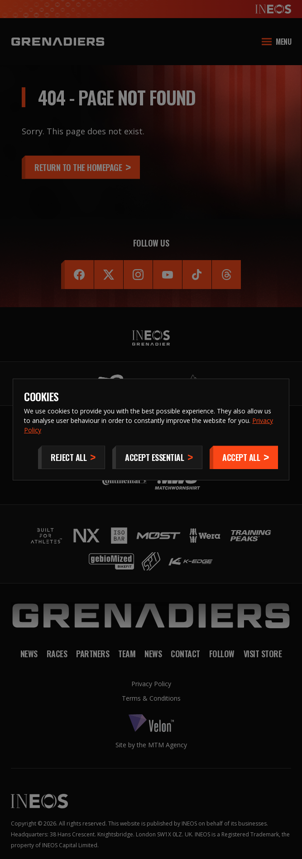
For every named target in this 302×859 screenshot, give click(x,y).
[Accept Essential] (157, 457)
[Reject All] (71, 457)
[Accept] (244, 457)
